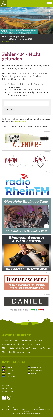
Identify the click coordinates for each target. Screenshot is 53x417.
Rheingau (3, 3)
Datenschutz (7, 391)
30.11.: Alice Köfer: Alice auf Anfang (16, 352)
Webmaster (20, 121)
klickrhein (5, 409)
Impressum (7, 389)
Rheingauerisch (37, 370)
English (9, 367)
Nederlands (36, 367)
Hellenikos (10, 376)
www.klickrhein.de (34, 414)
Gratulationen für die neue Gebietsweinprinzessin (23, 344)
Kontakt (5, 386)
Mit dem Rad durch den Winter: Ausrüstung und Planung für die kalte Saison (26, 348)
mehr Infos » (7, 41)
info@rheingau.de (19, 414)
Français (9, 370)
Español (9, 373)
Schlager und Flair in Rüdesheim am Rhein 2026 (22, 340)
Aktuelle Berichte (16, 335)
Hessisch (35, 373)
